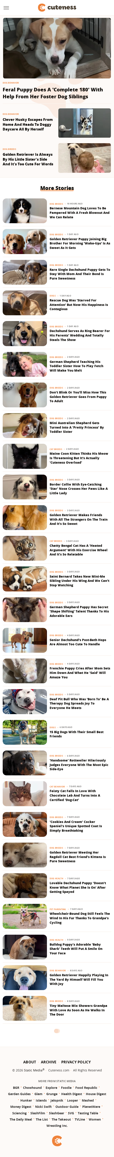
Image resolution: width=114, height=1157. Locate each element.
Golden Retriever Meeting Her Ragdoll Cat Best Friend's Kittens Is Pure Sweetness (78, 856)
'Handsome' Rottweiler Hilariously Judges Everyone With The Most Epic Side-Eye (79, 764)
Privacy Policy (76, 1062)
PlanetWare (91, 1106)
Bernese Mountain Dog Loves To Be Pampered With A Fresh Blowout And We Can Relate (80, 212)
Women (95, 1119)
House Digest (96, 1094)
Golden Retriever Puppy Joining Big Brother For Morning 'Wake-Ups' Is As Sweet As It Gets (80, 243)
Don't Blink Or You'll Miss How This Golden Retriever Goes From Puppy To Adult (78, 396)
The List (42, 1119)
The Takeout (61, 1119)
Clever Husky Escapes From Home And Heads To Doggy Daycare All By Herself (28, 124)
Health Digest (71, 1094)
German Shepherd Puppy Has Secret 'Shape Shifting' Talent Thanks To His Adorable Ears (79, 611)
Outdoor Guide (66, 1106)
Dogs (53, 295)
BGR (16, 1087)
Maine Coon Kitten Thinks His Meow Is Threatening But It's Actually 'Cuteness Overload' (79, 457)
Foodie (66, 1087)
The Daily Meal (21, 1119)
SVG (71, 1113)
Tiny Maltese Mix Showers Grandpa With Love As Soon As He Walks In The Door (78, 1009)
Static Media (33, 1070)
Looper (72, 1100)
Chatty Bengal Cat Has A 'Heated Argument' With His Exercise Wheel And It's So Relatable (79, 549)
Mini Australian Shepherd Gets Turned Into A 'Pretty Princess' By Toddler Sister (77, 427)
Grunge (51, 1094)
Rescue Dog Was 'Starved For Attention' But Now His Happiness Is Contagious (79, 304)
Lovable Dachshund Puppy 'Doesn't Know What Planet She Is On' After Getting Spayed (78, 887)
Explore (51, 1087)
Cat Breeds (56, 449)
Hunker (26, 1100)
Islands (41, 1100)
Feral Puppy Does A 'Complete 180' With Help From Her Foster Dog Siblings (53, 93)
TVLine (80, 1119)
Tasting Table (88, 1113)
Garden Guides (19, 1094)
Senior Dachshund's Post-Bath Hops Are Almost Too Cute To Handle (78, 642)
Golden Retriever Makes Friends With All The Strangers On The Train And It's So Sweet (79, 519)
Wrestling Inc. (57, 1125)
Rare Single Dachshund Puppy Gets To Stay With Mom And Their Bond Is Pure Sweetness (80, 273)
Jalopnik (57, 1100)
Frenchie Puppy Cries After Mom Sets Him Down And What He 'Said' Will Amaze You (80, 672)
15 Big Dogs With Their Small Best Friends (76, 734)
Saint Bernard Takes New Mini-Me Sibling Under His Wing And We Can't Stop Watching (79, 580)
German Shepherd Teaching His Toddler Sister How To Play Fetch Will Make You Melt (76, 366)
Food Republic (86, 1087)
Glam (38, 1094)
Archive (49, 1062)
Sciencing (19, 1113)
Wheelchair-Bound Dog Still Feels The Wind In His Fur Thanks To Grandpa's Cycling (80, 917)
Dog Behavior (11, 82)
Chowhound (32, 1087)
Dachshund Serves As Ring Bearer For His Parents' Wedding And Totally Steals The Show (80, 335)
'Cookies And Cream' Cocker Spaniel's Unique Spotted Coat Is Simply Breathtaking (76, 826)
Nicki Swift (43, 1106)
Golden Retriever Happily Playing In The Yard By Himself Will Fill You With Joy (79, 979)
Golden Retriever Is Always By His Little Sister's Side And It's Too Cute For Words (28, 159)
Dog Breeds (9, 149)
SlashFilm (37, 1113)
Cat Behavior (57, 786)
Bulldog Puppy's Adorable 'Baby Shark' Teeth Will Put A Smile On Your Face (76, 948)
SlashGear (56, 1113)
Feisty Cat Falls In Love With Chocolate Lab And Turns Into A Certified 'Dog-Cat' (75, 795)
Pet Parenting (58, 909)
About (29, 1062)
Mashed (88, 1100)
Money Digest (20, 1106)
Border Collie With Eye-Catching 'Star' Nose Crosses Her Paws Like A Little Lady (79, 488)
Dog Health (56, 878)
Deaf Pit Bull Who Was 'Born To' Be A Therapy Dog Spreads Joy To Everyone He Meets (79, 703)
